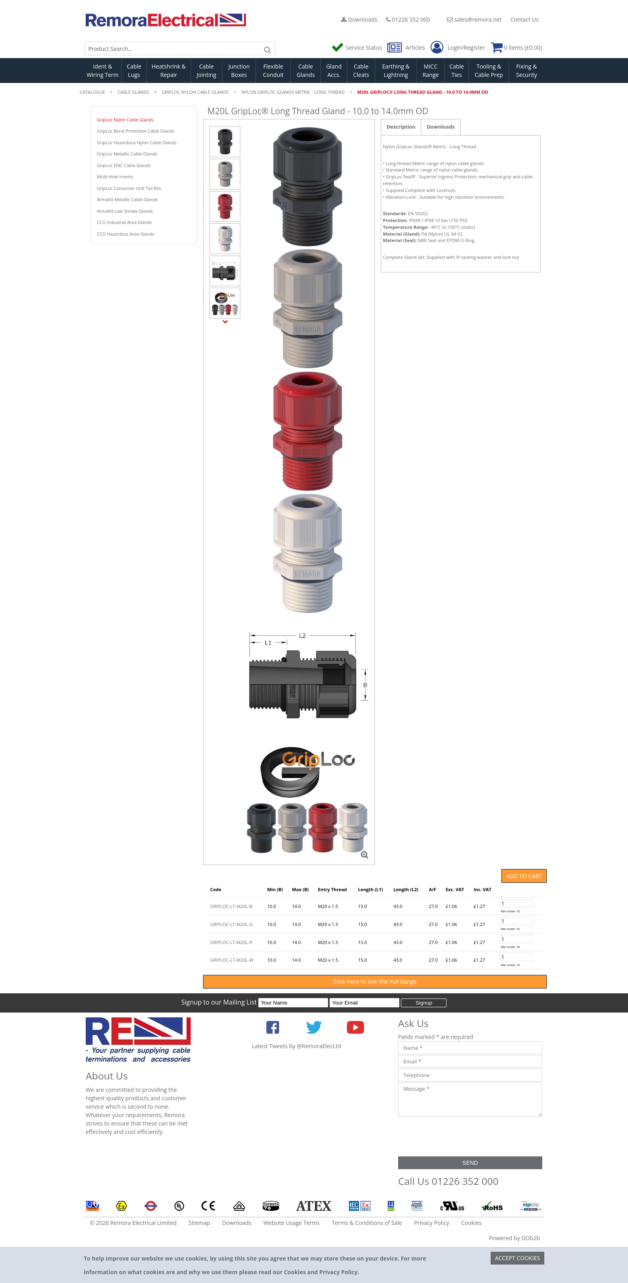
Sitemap (199, 1223)
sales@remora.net (474, 19)
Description (400, 126)
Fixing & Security (526, 71)
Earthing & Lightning (395, 71)
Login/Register (458, 48)
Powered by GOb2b (514, 1238)
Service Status (357, 47)
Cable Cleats (361, 71)
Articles (406, 47)
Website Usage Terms (291, 1223)
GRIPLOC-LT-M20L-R (231, 942)
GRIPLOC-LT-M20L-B (231, 906)
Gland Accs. (334, 71)
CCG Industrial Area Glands (124, 222)
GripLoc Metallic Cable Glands (127, 154)
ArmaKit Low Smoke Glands (125, 211)
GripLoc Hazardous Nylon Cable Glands (137, 142)
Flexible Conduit (273, 71)
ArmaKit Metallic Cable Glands (127, 199)
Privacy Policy (431, 1223)
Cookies (471, 1223)
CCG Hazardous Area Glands (126, 234)
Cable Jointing (206, 71)
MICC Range (431, 71)
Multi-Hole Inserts (115, 176)
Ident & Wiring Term (103, 71)
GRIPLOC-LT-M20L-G (231, 924)
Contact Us (524, 19)
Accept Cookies (517, 1258)
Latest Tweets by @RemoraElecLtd (296, 1046)
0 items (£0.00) (516, 47)
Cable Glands (305, 71)
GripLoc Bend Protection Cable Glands (135, 131)
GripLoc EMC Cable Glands (124, 165)
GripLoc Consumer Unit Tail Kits (129, 188)
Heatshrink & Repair (169, 71)
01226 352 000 (408, 19)
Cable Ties (456, 71)
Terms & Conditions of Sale (367, 1223)
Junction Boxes (239, 71)
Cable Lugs (134, 71)
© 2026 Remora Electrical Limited (133, 1223)
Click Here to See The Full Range (375, 981)
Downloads (359, 19)
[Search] (268, 48)
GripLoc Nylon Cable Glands (125, 120)
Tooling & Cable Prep (489, 71)
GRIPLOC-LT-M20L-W (232, 960)
